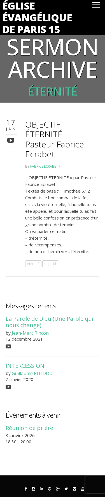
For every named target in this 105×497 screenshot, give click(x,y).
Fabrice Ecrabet (44, 166)
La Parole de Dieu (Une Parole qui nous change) (49, 322)
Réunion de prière (29, 428)
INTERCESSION (25, 365)
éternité (33, 263)
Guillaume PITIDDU (32, 373)
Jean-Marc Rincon (30, 333)
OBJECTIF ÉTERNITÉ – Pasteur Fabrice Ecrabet (54, 139)
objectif (50, 263)
